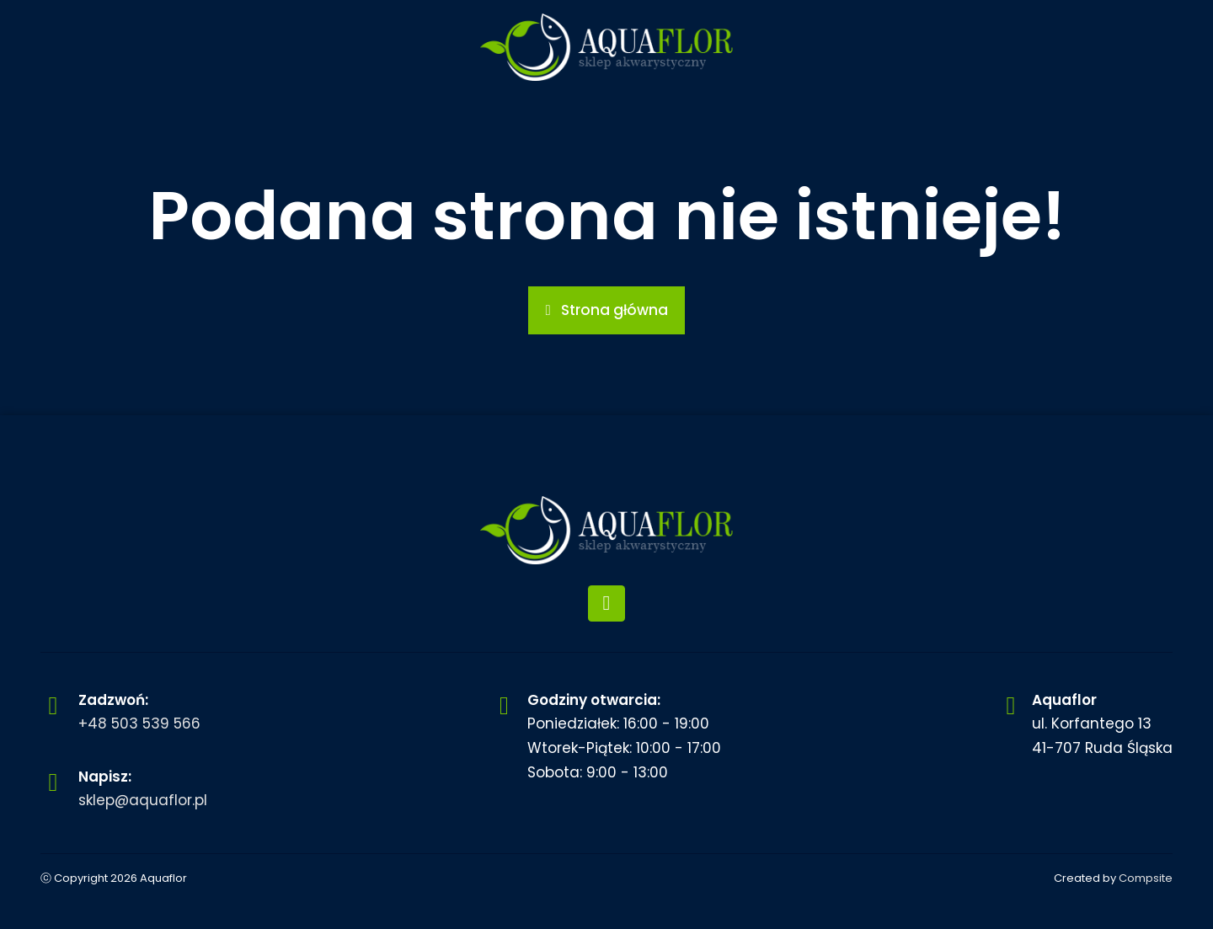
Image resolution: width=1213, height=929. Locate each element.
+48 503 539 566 (139, 723)
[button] (606, 310)
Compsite (1146, 878)
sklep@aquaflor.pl (142, 800)
